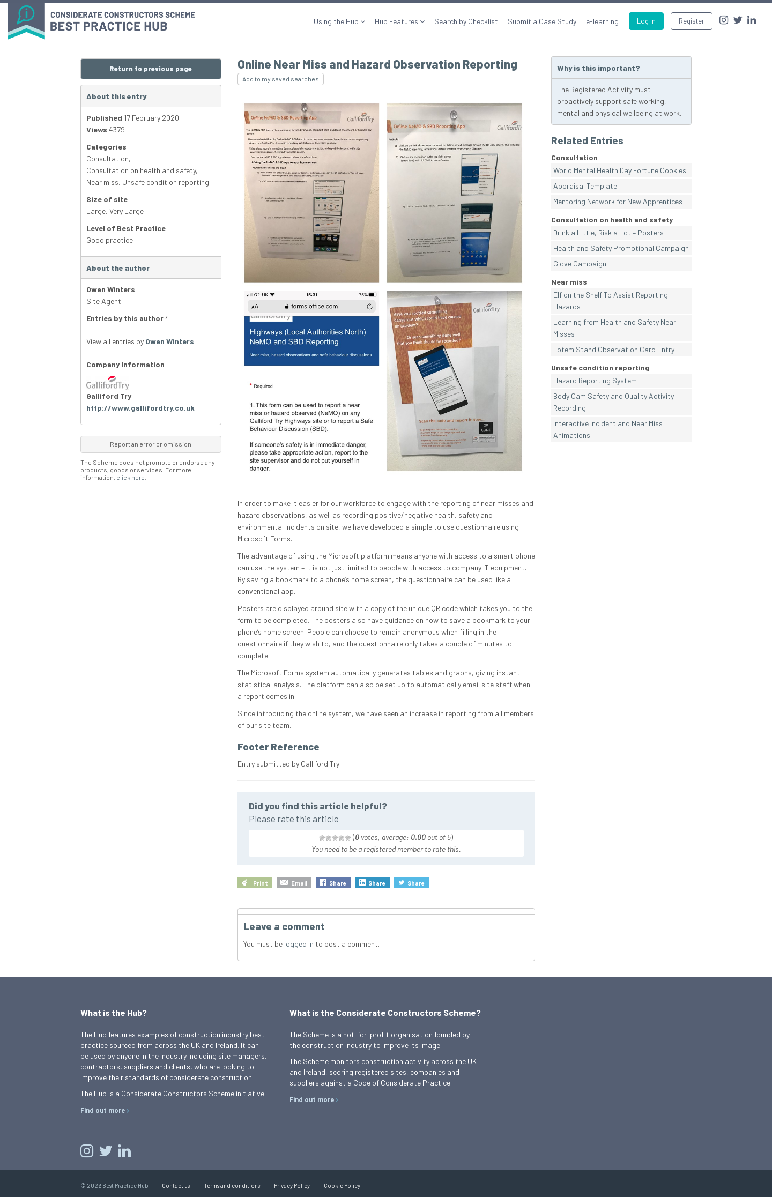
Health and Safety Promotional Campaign (621, 247)
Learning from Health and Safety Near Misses (614, 327)
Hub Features (397, 21)
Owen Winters (169, 341)
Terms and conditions (232, 1185)
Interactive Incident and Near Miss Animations (608, 429)
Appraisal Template (585, 185)
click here (130, 477)
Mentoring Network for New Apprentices (617, 201)
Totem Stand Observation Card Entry (613, 349)
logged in (299, 943)
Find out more (102, 1110)
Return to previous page (150, 68)
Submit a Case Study (542, 21)
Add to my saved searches (280, 79)
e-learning (602, 21)
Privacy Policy (292, 1185)
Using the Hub (337, 21)
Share (337, 883)
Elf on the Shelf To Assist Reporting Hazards (610, 300)
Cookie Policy (342, 1185)
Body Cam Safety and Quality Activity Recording (613, 401)
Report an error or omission (150, 444)
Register (691, 21)
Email (299, 883)
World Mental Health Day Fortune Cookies (619, 170)
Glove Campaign (579, 263)
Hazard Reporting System (595, 380)
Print (260, 883)
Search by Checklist (466, 21)
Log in (646, 21)
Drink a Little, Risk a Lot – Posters (608, 232)
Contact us (176, 1185)
